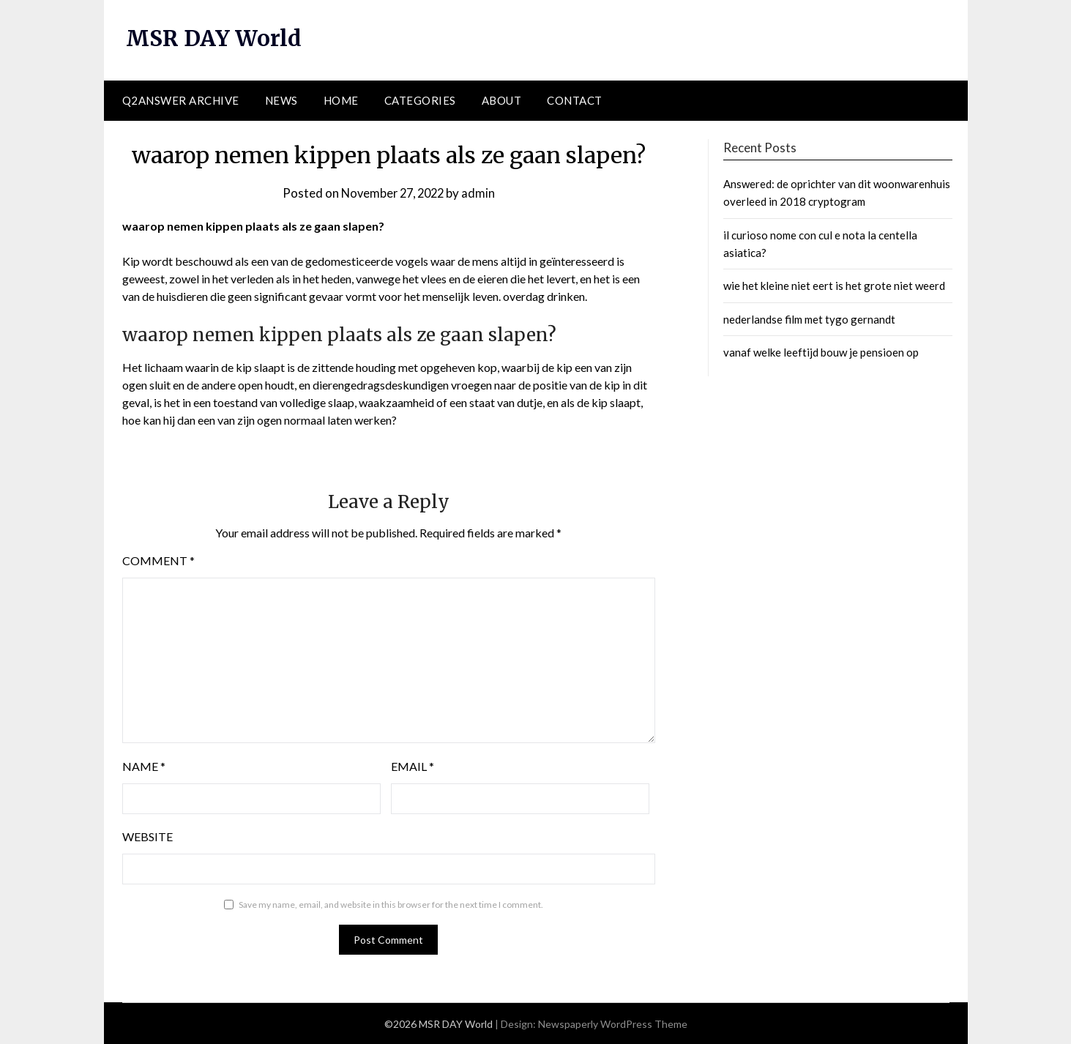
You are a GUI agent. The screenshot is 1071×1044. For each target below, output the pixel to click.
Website (147, 836)
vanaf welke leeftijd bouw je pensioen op (821, 352)
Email (412, 766)
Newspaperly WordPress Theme (612, 1023)
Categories (420, 100)
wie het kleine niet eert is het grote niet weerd (834, 285)
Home (341, 100)
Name (143, 766)
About (502, 100)
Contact (574, 100)
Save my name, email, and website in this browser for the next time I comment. (391, 904)
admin (482, 192)
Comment (158, 560)
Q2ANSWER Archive (180, 100)
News (281, 100)
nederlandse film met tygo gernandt (809, 318)
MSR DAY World (215, 38)
